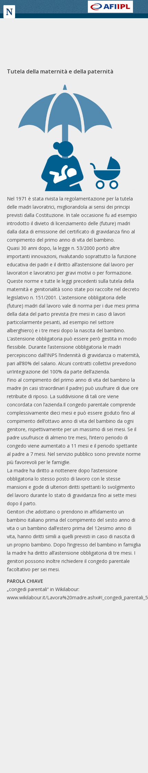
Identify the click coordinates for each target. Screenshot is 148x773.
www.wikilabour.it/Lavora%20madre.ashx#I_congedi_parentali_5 (77, 597)
